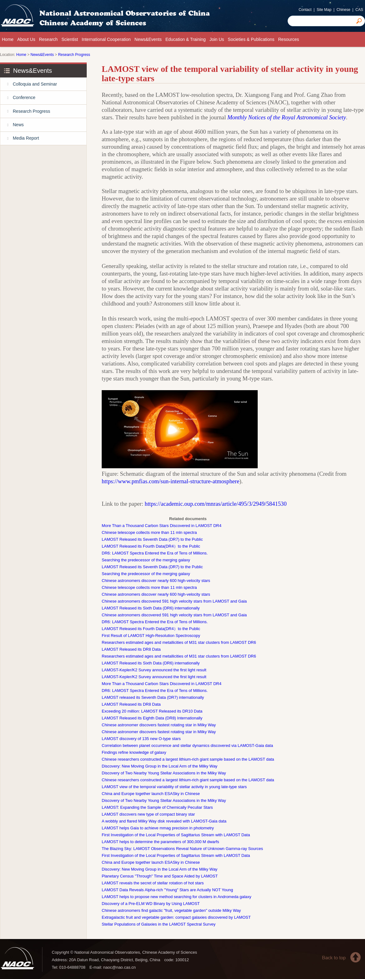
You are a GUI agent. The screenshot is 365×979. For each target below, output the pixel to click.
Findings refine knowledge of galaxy (134, 752)
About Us (26, 39)
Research (48, 39)
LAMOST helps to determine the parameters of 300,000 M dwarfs (160, 841)
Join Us (216, 39)
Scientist (69, 39)
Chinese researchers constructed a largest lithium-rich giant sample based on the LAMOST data (188, 759)
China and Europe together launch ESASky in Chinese (151, 793)
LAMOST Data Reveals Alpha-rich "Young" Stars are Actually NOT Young (167, 889)
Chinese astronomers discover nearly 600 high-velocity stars (156, 580)
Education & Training (185, 39)
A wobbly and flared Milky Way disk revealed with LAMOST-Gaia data (164, 821)
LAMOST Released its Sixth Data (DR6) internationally (151, 608)
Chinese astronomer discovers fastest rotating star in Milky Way (159, 725)
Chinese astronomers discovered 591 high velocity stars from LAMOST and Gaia (174, 601)
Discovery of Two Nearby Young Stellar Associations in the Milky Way (164, 773)
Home (7, 39)
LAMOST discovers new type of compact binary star (148, 814)
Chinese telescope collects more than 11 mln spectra (149, 532)
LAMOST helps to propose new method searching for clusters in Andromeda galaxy (176, 896)
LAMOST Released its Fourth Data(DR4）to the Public (151, 546)
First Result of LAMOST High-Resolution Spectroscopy (151, 635)
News (12, 125)
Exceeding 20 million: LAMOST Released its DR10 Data (152, 711)
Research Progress (74, 54)
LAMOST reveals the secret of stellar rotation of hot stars (153, 883)
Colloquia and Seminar (28, 84)
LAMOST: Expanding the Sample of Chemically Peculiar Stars (157, 807)
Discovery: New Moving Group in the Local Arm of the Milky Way (159, 766)
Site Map (324, 9)
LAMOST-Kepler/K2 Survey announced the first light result (154, 670)
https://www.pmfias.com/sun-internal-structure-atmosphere (170, 481)
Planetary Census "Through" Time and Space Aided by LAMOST (160, 876)
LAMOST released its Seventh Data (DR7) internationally (153, 697)
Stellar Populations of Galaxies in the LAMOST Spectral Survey (159, 924)
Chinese (343, 9)
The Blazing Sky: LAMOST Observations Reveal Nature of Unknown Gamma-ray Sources (182, 848)
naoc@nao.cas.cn (119, 967)
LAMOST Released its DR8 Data (131, 649)
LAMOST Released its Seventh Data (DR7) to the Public (152, 539)
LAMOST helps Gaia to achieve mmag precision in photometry (158, 828)
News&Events (148, 39)
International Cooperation (106, 39)
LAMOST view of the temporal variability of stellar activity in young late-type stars (174, 786)
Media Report (19, 138)
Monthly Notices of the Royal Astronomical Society (286, 117)
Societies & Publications (251, 39)
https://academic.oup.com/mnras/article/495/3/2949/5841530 (216, 503)
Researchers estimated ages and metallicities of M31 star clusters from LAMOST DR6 (179, 642)
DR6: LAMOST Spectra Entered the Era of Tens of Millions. (155, 553)
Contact (305, 9)
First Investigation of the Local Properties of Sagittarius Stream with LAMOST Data (176, 834)
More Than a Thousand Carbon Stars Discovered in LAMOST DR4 (161, 525)
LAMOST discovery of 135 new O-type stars (141, 738)
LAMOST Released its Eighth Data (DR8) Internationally (152, 718)
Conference (17, 97)
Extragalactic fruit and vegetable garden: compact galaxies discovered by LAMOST (176, 917)
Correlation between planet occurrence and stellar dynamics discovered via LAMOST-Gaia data (187, 745)
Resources (288, 39)
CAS (359, 9)
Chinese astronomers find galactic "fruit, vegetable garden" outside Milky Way (171, 910)
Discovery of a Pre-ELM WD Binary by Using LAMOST (151, 903)
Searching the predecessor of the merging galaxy (146, 560)
